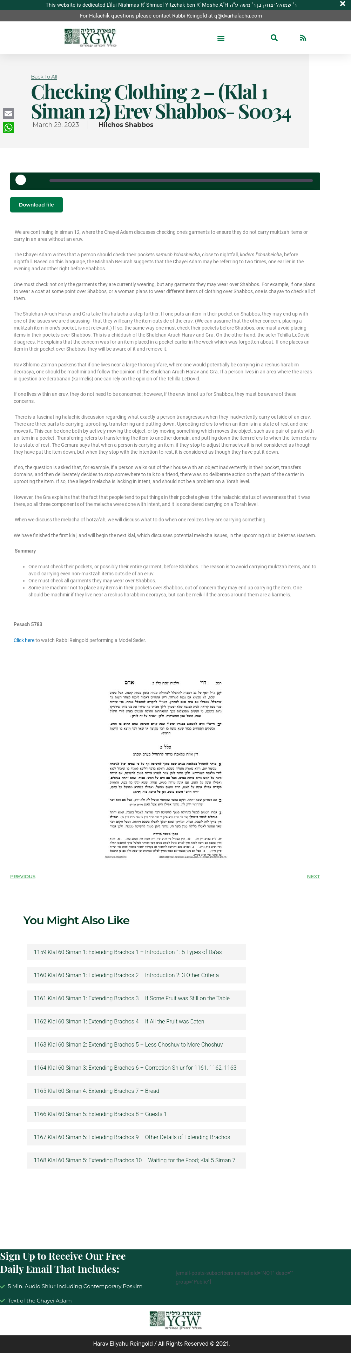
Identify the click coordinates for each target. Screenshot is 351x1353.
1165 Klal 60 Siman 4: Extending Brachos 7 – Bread (97, 1091)
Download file (36, 205)
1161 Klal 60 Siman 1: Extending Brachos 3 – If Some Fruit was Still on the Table (132, 999)
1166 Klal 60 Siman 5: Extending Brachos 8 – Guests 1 (100, 1114)
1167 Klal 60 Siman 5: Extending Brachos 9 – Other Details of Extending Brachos (132, 1138)
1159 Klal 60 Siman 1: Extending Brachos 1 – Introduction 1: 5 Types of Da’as (128, 952)
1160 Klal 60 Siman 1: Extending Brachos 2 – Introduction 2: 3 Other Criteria (126, 976)
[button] (221, 38)
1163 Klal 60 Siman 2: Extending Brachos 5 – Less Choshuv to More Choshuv (128, 1045)
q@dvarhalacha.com (238, 16)
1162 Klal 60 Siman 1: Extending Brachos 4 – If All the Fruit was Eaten (119, 1022)
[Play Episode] (23, 182)
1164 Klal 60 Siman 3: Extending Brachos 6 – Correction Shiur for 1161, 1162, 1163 (135, 1068)
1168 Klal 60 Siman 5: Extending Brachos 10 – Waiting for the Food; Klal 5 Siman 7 (135, 1161)
